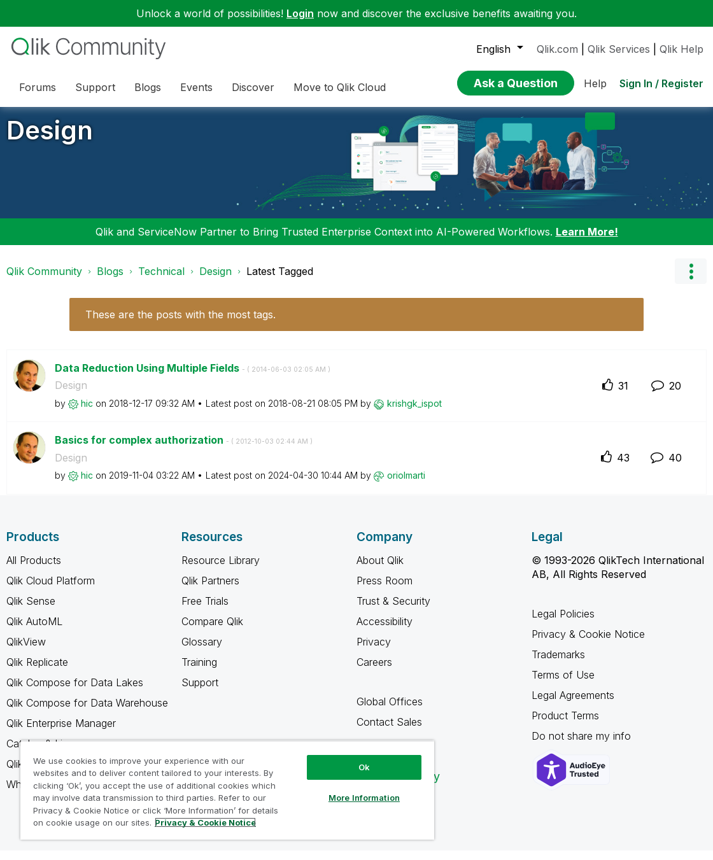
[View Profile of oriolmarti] (406, 484)
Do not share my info (583, 745)
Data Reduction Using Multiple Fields (192, 377)
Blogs (110, 280)
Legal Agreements (573, 704)
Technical (161, 280)
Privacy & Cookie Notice (588, 643)
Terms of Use (563, 684)
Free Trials (205, 610)
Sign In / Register (661, 83)
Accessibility (384, 630)
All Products (33, 569)
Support (199, 692)
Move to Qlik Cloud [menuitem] (339, 87)
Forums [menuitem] (37, 87)
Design (49, 139)
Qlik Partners (210, 590)
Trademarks (558, 664)
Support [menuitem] (95, 87)
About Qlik (380, 569)
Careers (374, 671)
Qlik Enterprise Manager (61, 732)
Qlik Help (681, 49)
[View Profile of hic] (87, 412)
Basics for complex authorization (184, 449)
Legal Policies (563, 623)
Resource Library (220, 569)
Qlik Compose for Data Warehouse (87, 712)
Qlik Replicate (37, 671)
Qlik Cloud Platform (50, 590)
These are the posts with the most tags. (180, 324)
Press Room (384, 590)
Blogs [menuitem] (147, 87)
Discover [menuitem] (253, 87)
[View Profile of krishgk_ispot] (414, 412)
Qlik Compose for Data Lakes (74, 692)
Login (300, 13)
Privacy (373, 651)
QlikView (26, 651)
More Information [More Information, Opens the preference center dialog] (364, 798)
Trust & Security (393, 610)
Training (199, 671)
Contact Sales (389, 731)
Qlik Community (44, 280)
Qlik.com (557, 49)
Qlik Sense (30, 610)
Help (595, 83)
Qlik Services (619, 49)
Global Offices (389, 711)
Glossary (201, 651)
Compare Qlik (212, 630)
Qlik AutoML (34, 630)
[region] (227, 790)
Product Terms (565, 725)
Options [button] (691, 280)
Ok (364, 767)
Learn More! (587, 241)
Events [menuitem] (196, 87)
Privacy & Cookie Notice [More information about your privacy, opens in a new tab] (205, 822)
